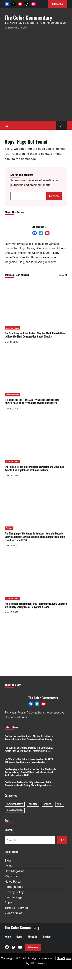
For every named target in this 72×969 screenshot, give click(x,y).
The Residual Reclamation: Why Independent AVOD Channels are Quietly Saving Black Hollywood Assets (36, 605)
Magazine (11, 876)
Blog (8, 860)
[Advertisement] (36, 77)
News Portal (13, 881)
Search (54, 196)
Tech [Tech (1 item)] (59, 804)
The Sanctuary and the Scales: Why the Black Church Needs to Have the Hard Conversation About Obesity (35, 334)
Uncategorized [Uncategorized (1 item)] (15, 810)
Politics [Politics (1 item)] (33, 804)
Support (10, 902)
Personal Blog (14, 886)
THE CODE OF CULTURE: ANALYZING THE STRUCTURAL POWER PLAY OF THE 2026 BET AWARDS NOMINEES (32, 401)
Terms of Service (16, 908)
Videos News (13, 913)
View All (63, 275)
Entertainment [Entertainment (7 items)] (15, 804)
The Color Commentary (28, 17)
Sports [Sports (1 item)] (47, 804)
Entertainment (12, 395)
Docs (8, 866)
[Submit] (62, 840)
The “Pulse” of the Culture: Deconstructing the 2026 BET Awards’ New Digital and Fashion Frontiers (34, 468)
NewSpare (64, 958)
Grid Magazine (14, 871)
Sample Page (13, 897)
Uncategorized (12, 328)
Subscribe (33, 947)
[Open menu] (7, 125)
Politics (9, 528)
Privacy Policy (14, 892)
